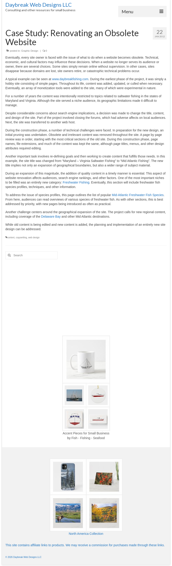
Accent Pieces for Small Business (86, 433)
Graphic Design (29, 50)
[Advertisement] (86, 297)
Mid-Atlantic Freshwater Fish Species (138, 195)
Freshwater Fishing (76, 182)
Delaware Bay (51, 216)
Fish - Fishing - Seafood (88, 438)
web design (34, 237)
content (11, 237)
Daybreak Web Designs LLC (38, 4)
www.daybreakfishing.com (70, 79)
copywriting (21, 237)
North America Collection (86, 533)
